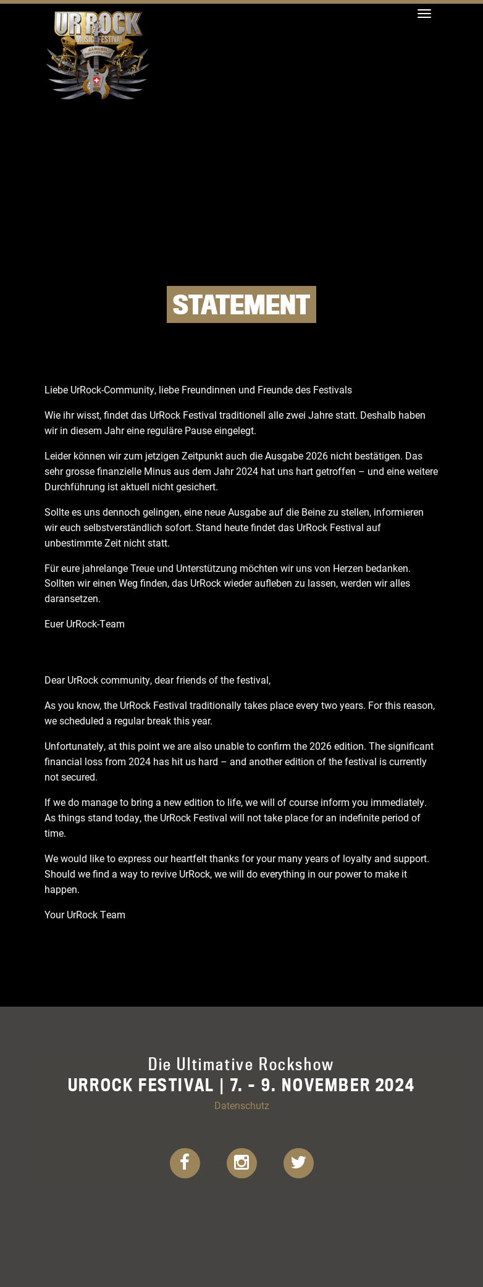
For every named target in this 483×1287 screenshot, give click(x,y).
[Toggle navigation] (424, 13)
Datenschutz (241, 1105)
